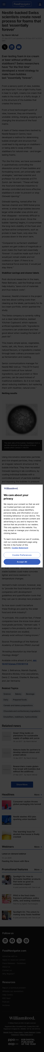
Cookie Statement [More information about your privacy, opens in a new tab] (20, 548)
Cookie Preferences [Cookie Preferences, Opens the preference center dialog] (22, 555)
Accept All (22, 562)
